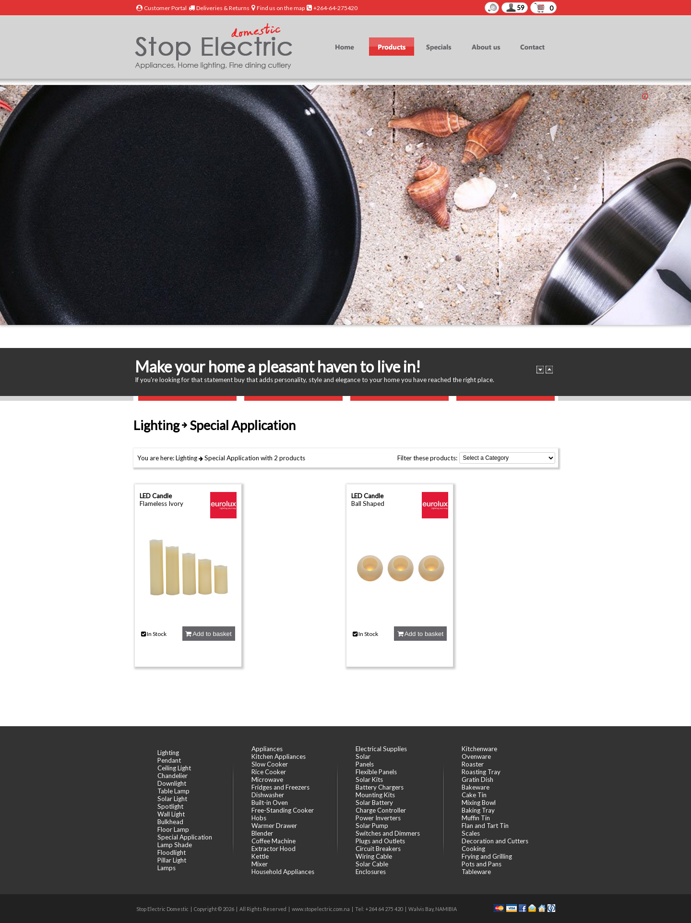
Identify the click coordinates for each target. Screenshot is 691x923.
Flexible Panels (376, 772)
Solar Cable (372, 864)
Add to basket (208, 633)
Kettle (260, 856)
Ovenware (476, 756)
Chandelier (172, 775)
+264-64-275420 (335, 8)
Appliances (267, 749)
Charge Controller (381, 810)
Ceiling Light (174, 768)
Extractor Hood (273, 848)
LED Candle (156, 496)
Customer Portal (165, 8)
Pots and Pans (481, 864)
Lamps (166, 868)
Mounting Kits (375, 795)
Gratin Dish (477, 779)
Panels (365, 764)
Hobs (258, 818)
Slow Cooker (269, 764)
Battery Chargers (380, 787)
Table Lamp (173, 791)
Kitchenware (479, 749)
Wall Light (171, 814)
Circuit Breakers (378, 848)
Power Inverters (378, 818)
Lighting (186, 458)
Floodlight (171, 852)
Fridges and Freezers (280, 787)
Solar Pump (372, 825)
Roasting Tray (481, 772)
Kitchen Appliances (278, 756)
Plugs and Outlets (380, 841)
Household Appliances (282, 871)
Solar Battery (374, 802)
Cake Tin (474, 795)
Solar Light (172, 799)
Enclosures (371, 871)
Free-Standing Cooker (282, 810)
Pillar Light (171, 860)
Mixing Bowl (479, 802)
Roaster (473, 764)
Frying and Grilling (487, 856)
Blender (262, 833)
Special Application (231, 458)
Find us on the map (281, 8)
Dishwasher (267, 795)
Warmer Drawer (274, 825)
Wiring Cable (374, 856)
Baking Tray (478, 810)
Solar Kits (369, 779)
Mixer (259, 864)
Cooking (473, 848)
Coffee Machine (273, 841)
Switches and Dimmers (388, 833)
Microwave (267, 779)
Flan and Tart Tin (485, 825)
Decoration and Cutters (495, 841)
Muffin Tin (476, 818)
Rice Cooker (268, 772)
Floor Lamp (173, 829)
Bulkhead (170, 822)
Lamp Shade (174, 845)
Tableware (476, 871)
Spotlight (170, 806)
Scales (471, 833)
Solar (363, 756)
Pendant (169, 760)
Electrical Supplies (381, 749)
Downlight (171, 783)
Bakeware (475, 787)
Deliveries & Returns (223, 8)
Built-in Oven (269, 802)
